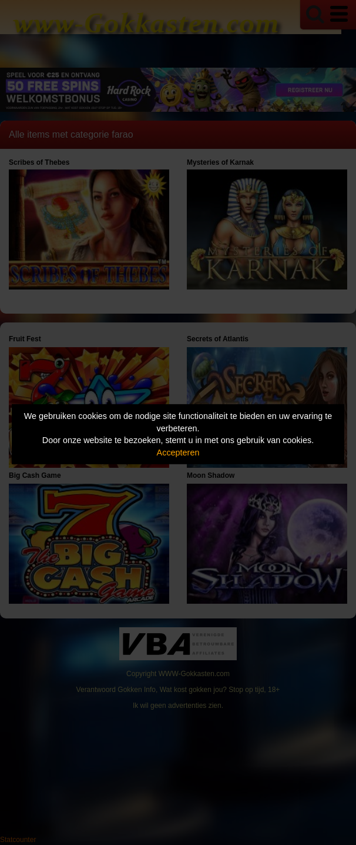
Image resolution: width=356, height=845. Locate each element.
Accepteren (178, 452)
